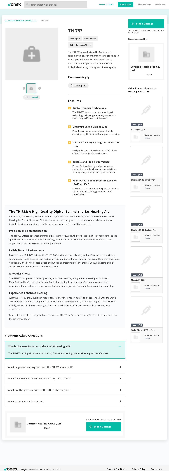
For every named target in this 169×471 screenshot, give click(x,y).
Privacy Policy (138, 469)
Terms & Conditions (116, 469)
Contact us (156, 469)
